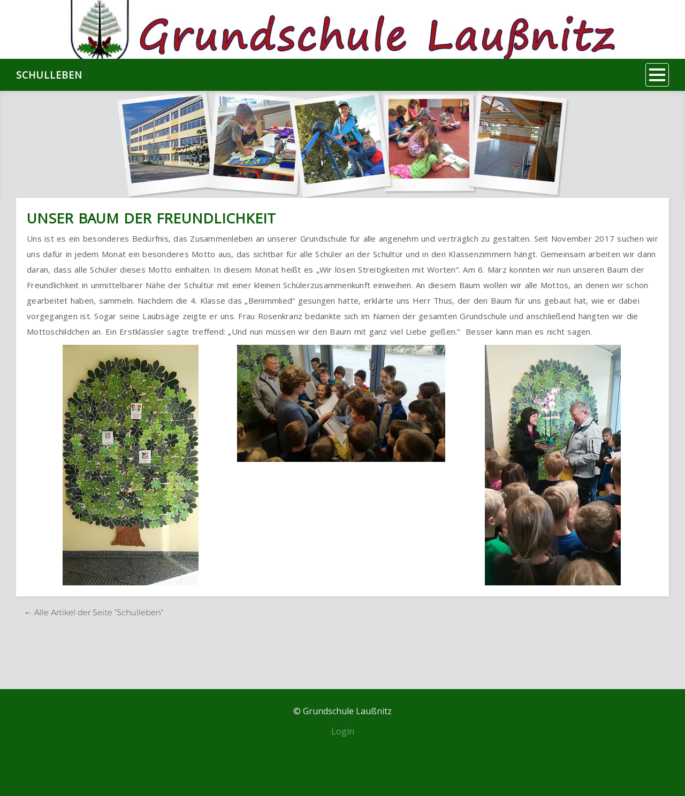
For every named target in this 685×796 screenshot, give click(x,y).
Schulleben (49, 74)
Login (342, 731)
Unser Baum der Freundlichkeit (151, 218)
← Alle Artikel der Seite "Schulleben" (93, 612)
